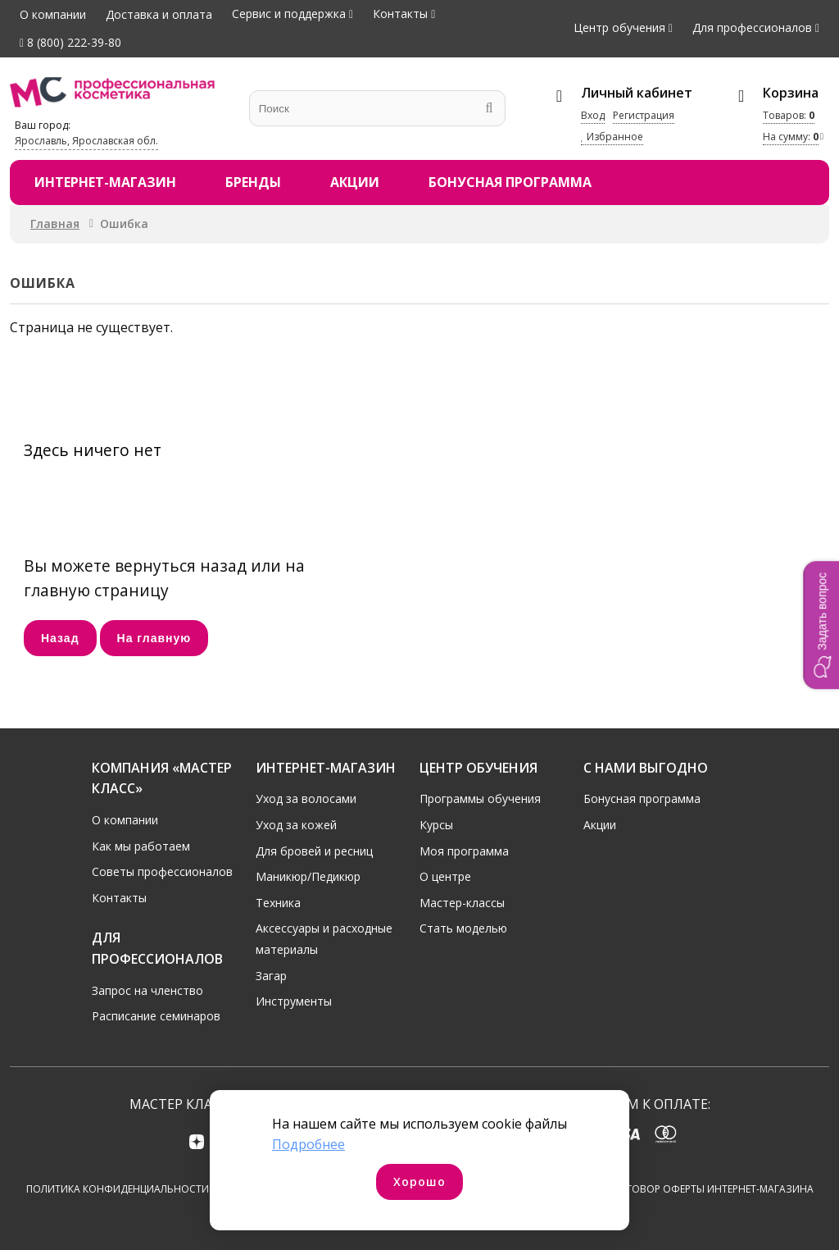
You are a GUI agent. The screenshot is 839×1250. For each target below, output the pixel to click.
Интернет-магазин (105, 182)
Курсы (436, 822)
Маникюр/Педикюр (308, 875)
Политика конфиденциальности (117, 1189)
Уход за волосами (306, 797)
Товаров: (788, 115)
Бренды (253, 182)
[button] (821, 625)
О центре (445, 875)
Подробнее (308, 1144)
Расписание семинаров (156, 1014)
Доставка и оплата (159, 14)
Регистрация (643, 115)
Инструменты (294, 999)
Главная (54, 223)
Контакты (400, 13)
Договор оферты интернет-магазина (712, 1189)
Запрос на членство (147, 988)
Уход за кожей (296, 822)
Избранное (612, 137)
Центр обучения (619, 27)
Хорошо (419, 1181)
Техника (278, 900)
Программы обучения (480, 797)
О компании (53, 14)
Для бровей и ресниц (314, 848)
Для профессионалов (752, 27)
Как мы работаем (141, 843)
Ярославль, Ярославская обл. (86, 141)
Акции (354, 182)
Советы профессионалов (162, 870)
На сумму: (791, 137)
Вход (593, 115)
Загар (271, 973)
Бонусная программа (510, 182)
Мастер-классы (462, 900)
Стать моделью (463, 926)
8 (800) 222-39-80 (70, 42)
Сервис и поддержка (289, 13)
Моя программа (464, 848)
